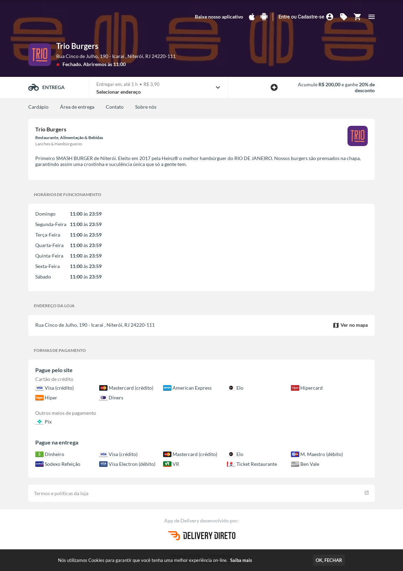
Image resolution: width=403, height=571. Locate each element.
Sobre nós (145, 107)
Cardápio (38, 107)
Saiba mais (241, 560)
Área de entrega (77, 107)
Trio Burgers (77, 46)
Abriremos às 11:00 (104, 64)
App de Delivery (182, 520)
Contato (115, 107)
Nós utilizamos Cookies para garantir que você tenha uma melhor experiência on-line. (155, 560)
